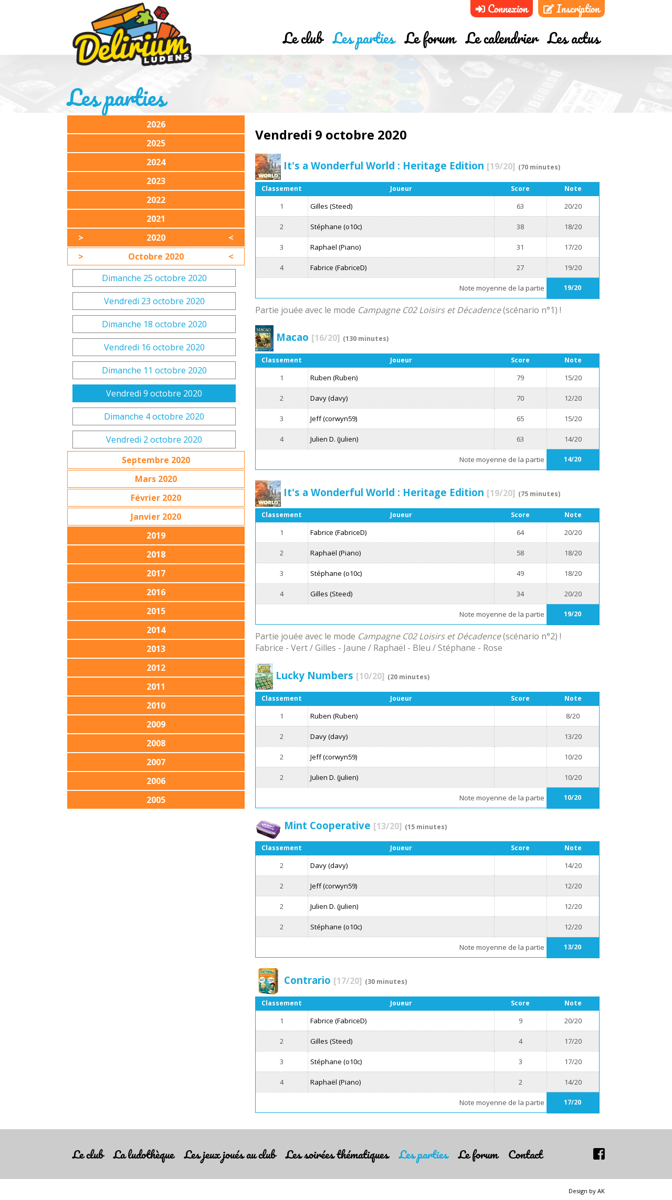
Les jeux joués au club (229, 1154)
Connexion (502, 9)
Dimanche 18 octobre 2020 (154, 324)
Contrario (323, 980)
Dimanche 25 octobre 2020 (154, 278)
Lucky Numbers (330, 675)
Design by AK (587, 1191)
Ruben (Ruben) (334, 377)
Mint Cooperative (343, 825)
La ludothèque (143, 1154)
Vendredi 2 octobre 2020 (154, 439)
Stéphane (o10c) (336, 226)
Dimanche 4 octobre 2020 (154, 416)
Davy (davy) (329, 398)
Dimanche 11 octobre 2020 (154, 370)
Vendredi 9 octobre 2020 (154, 393)
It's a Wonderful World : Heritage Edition (400, 165)
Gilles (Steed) (331, 206)
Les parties (363, 38)
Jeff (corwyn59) (333, 418)
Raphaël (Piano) (335, 247)
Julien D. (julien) (334, 439)
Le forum (430, 38)
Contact (525, 1154)
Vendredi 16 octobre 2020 (154, 347)
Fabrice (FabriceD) (338, 267)
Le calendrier (501, 38)
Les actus (574, 38)
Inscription (571, 9)
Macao (308, 337)
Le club (302, 38)
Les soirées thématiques (337, 1154)
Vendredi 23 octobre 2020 (154, 301)
